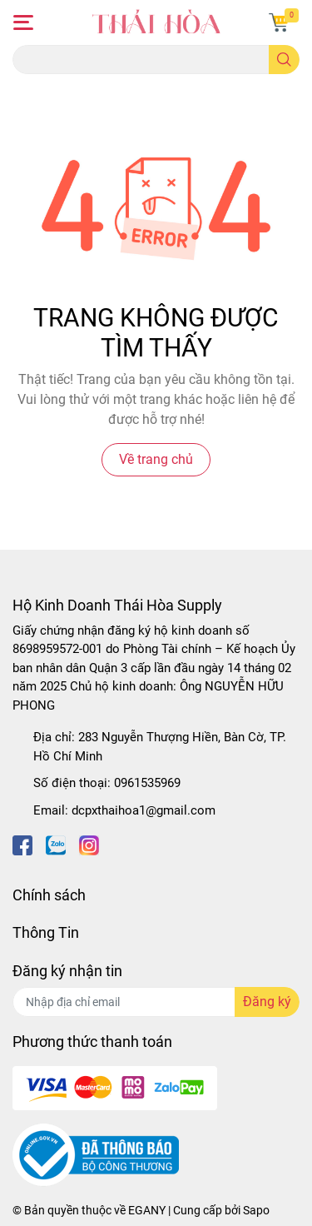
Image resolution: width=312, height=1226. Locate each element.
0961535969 (147, 782)
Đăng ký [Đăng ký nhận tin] (267, 1001)
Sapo (256, 1210)
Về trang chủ (156, 459)
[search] (284, 59)
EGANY (147, 1210)
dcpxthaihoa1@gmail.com (143, 810)
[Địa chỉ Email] (156, 1002)
